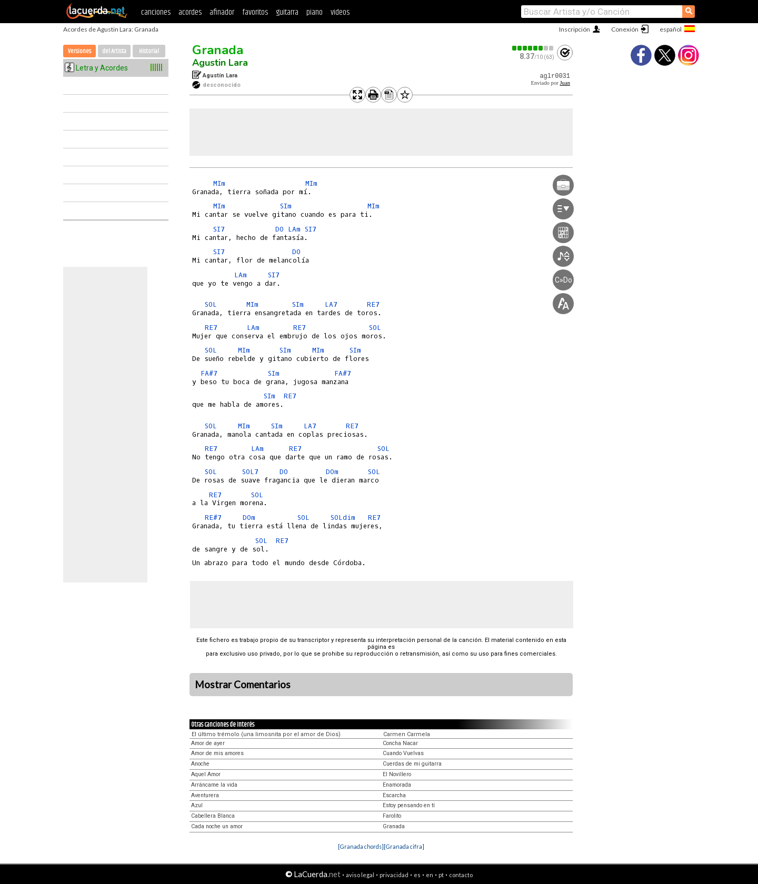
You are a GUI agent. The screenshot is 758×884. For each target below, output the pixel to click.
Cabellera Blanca (213, 815)
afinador (222, 12)
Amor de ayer (208, 743)
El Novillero (397, 774)
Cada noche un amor (217, 826)
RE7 (373, 304)
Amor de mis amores (217, 753)
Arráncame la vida (214, 784)
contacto (461, 874)
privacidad (394, 874)
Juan (565, 83)
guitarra (287, 12)
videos (340, 12)
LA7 (331, 304)
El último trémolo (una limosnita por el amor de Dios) (266, 734)
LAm (294, 229)
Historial (149, 51)
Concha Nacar (400, 743)
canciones (156, 12)
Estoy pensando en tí (409, 805)
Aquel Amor (206, 774)
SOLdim (343, 517)
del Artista (114, 51)
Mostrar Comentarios (243, 684)
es (417, 874)
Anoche (200, 763)
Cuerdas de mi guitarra (412, 763)
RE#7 (213, 517)
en (429, 874)
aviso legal (360, 874)
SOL (211, 304)
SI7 (219, 229)
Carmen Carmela (406, 734)
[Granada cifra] (404, 846)
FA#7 (209, 373)
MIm (219, 183)
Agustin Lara (220, 62)
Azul (197, 805)
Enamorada (397, 784)
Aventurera (205, 795)
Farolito (392, 815)
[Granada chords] (361, 846)
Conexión (625, 29)
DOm (332, 471)
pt (441, 874)
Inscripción (574, 29)
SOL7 (250, 471)
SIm (286, 206)
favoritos (255, 12)
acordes (190, 12)
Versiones (79, 51)
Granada (217, 50)
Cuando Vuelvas (403, 753)
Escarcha (394, 795)
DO (279, 229)
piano (314, 12)
